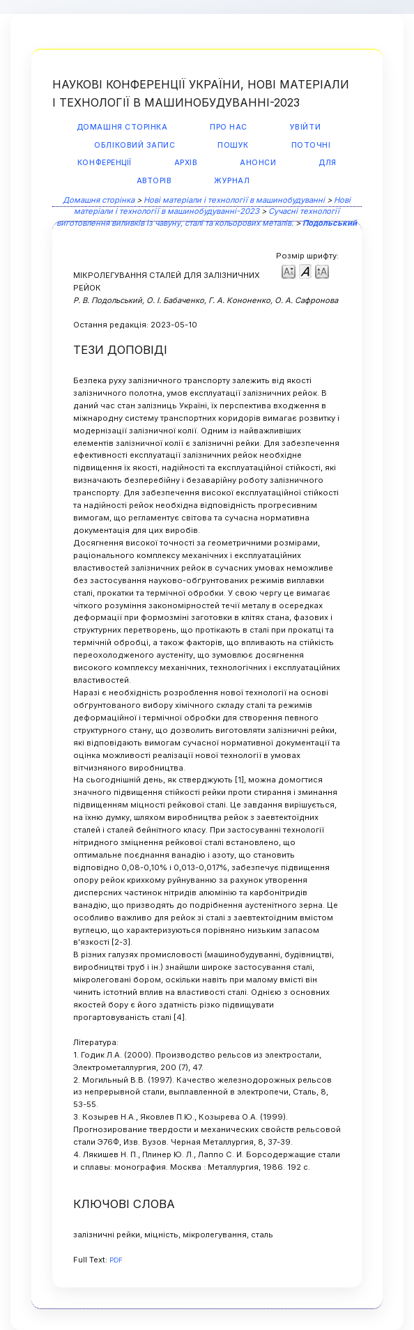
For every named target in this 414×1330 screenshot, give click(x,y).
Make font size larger (322, 271)
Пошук (233, 145)
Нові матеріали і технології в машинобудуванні (234, 200)
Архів (186, 162)
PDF (116, 1260)
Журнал (232, 180)
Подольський (329, 223)
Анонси (258, 162)
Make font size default (305, 271)
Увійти (305, 127)
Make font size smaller (289, 271)
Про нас (228, 127)
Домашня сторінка (122, 127)
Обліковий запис (134, 145)
